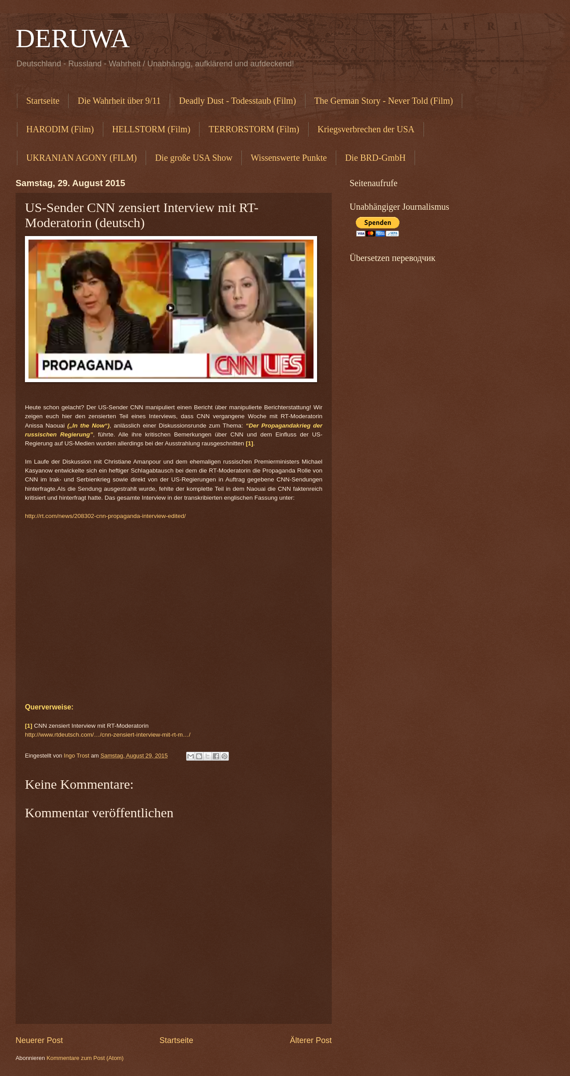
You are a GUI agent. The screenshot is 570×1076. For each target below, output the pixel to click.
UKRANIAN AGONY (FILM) (81, 158)
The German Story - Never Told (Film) (383, 101)
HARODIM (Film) (60, 129)
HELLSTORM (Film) (151, 129)
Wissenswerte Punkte (289, 158)
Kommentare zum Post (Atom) (84, 1058)
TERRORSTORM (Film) (253, 129)
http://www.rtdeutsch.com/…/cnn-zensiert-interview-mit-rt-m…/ (108, 734)
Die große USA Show (193, 158)
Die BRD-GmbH (375, 158)
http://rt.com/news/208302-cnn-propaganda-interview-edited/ (105, 516)
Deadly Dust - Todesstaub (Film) (237, 101)
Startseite (42, 101)
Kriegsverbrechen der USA (366, 129)
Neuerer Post (39, 1040)
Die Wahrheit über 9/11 (119, 101)
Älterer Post (311, 1040)
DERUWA (73, 38)
